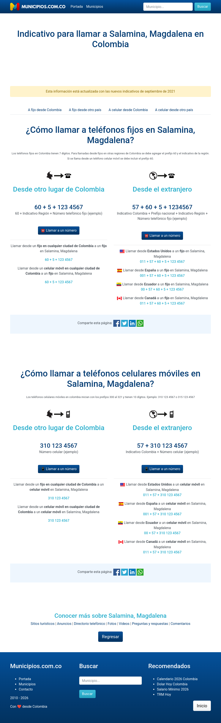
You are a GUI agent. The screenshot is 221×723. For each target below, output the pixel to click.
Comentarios (180, 624)
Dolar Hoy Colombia (172, 684)
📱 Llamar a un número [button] (59, 469)
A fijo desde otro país (85, 110)
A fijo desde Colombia (45, 110)
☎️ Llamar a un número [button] (59, 230)
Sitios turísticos (42, 624)
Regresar (110, 636)
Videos (124, 624)
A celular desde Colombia (128, 110)
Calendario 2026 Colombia (177, 679)
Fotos (112, 624)
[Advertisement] (110, 71)
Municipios (94, 7)
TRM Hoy (164, 694)
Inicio (202, 705)
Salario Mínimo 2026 (173, 689)
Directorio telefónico (89, 624)
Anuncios (64, 624)
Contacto (26, 689)
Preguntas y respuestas (150, 624)
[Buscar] (168, 7)
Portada (77, 7)
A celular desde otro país (174, 110)
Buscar (202, 7)
